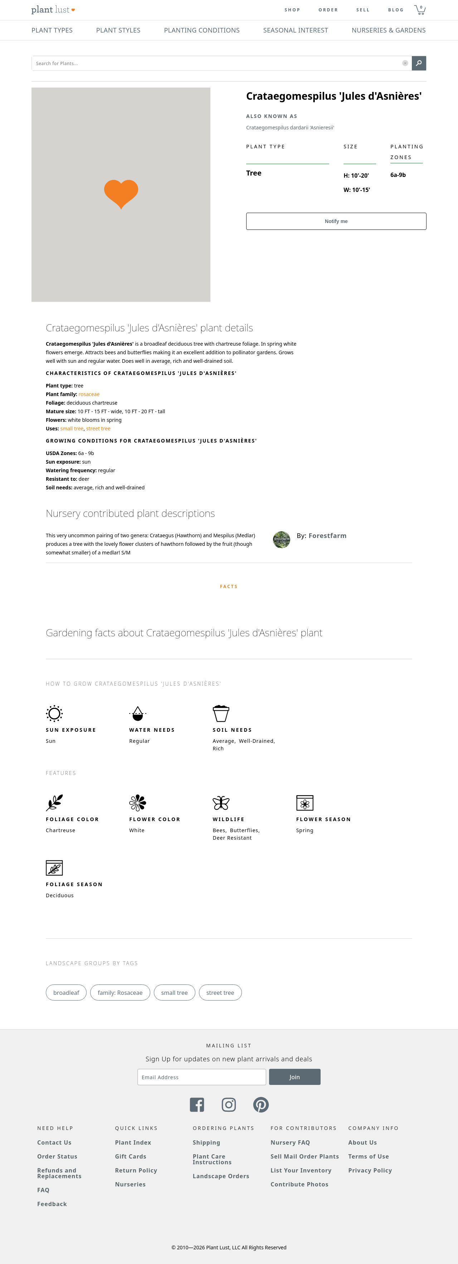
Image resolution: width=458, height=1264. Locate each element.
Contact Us (54, 1142)
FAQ (43, 1190)
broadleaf (66, 993)
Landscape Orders (221, 1176)
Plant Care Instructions (212, 1159)
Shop (292, 10)
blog (396, 10)
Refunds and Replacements (59, 1173)
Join (295, 1077)
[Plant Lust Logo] (53, 10)
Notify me (336, 221)
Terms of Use (369, 1156)
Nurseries (130, 1184)
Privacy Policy (370, 1170)
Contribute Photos (299, 1184)
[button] (405, 63)
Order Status (57, 1156)
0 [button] (421, 7)
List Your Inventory (301, 1170)
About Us (363, 1142)
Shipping (206, 1142)
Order (328, 10)
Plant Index (133, 1142)
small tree (72, 428)
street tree (98, 428)
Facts (229, 586)
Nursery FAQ (290, 1142)
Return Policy (136, 1170)
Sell (363, 10)
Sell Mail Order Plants (305, 1156)
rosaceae (88, 394)
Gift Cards (130, 1156)
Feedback (52, 1204)
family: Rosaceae (120, 993)
